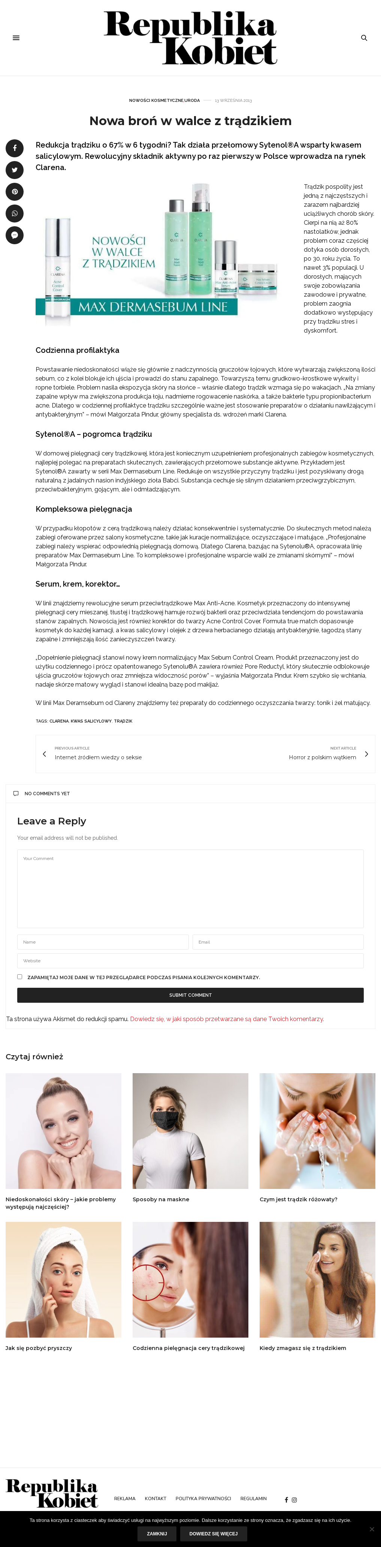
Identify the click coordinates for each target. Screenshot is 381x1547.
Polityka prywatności (203, 1499)
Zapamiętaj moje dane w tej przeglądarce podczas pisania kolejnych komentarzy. (143, 977)
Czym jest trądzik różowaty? (299, 1199)
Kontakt (155, 1499)
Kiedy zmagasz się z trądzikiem (303, 1348)
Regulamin (254, 1499)
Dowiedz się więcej (214, 1534)
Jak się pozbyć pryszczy (39, 1348)
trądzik (123, 721)
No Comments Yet (41, 793)
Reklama (125, 1499)
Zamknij (157, 1534)
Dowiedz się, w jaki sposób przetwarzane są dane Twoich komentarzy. (227, 1019)
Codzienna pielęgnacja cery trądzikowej (189, 1348)
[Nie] (371, 1529)
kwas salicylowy (91, 721)
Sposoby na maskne (161, 1199)
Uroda (192, 101)
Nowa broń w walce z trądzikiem (190, 120)
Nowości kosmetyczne (156, 100)
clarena (59, 721)
